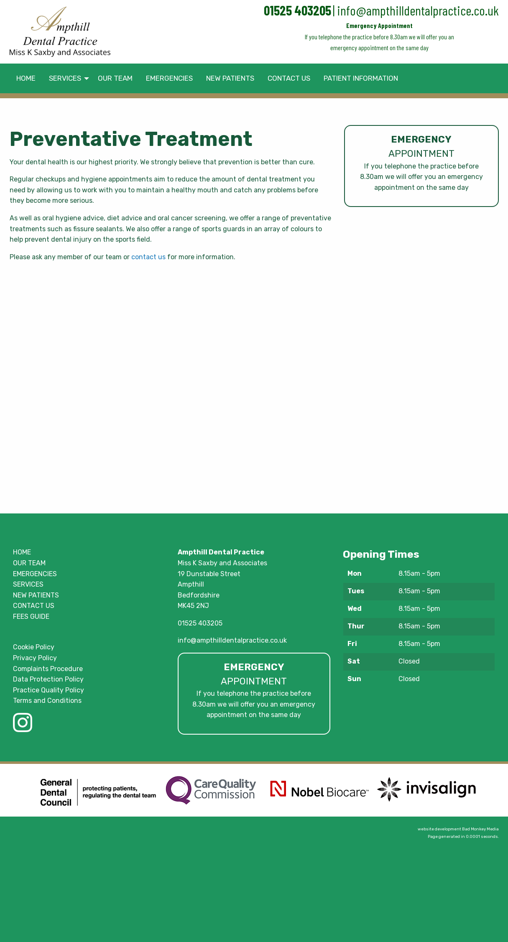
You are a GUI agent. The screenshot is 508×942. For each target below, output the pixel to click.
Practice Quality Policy (48, 690)
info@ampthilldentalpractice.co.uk (418, 10)
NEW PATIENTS (36, 595)
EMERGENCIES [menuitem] (169, 78)
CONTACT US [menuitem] (289, 78)
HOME (22, 552)
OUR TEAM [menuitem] (115, 78)
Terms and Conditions (47, 701)
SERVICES (28, 584)
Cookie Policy (33, 647)
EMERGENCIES (35, 574)
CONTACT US (33, 606)
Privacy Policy (35, 658)
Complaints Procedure (48, 669)
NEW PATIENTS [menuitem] (230, 78)
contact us (148, 257)
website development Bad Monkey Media (458, 829)
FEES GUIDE (31, 616)
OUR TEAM (29, 563)
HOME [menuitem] (26, 78)
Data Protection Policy (48, 679)
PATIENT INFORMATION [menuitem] (361, 78)
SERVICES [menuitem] (65, 78)
